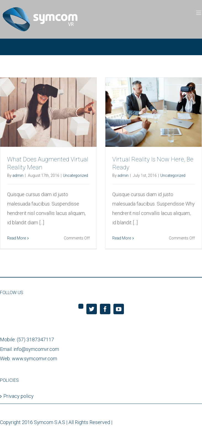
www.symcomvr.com (34, 359)
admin (17, 175)
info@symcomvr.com (36, 350)
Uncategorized (75, 175)
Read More (16, 238)
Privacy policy (18, 397)
